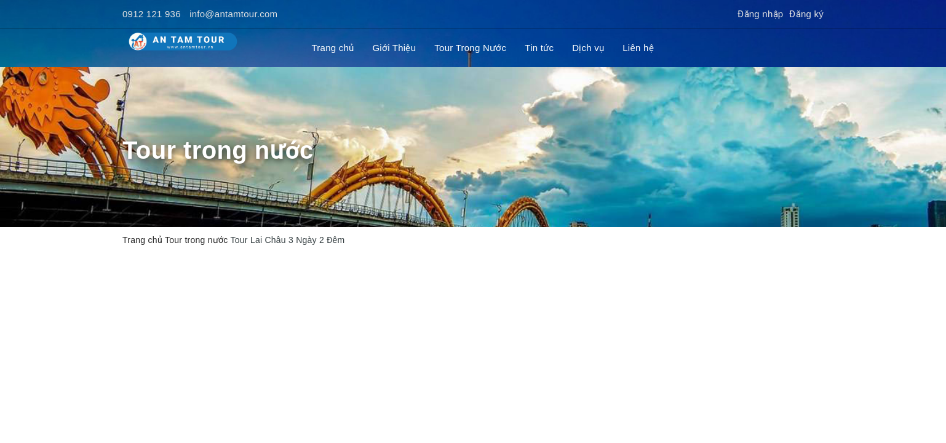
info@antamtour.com (233, 14)
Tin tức (539, 47)
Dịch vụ (588, 47)
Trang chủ (333, 47)
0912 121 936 (151, 14)
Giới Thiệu (394, 47)
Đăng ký (806, 14)
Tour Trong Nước (470, 47)
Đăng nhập (760, 14)
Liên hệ (638, 47)
